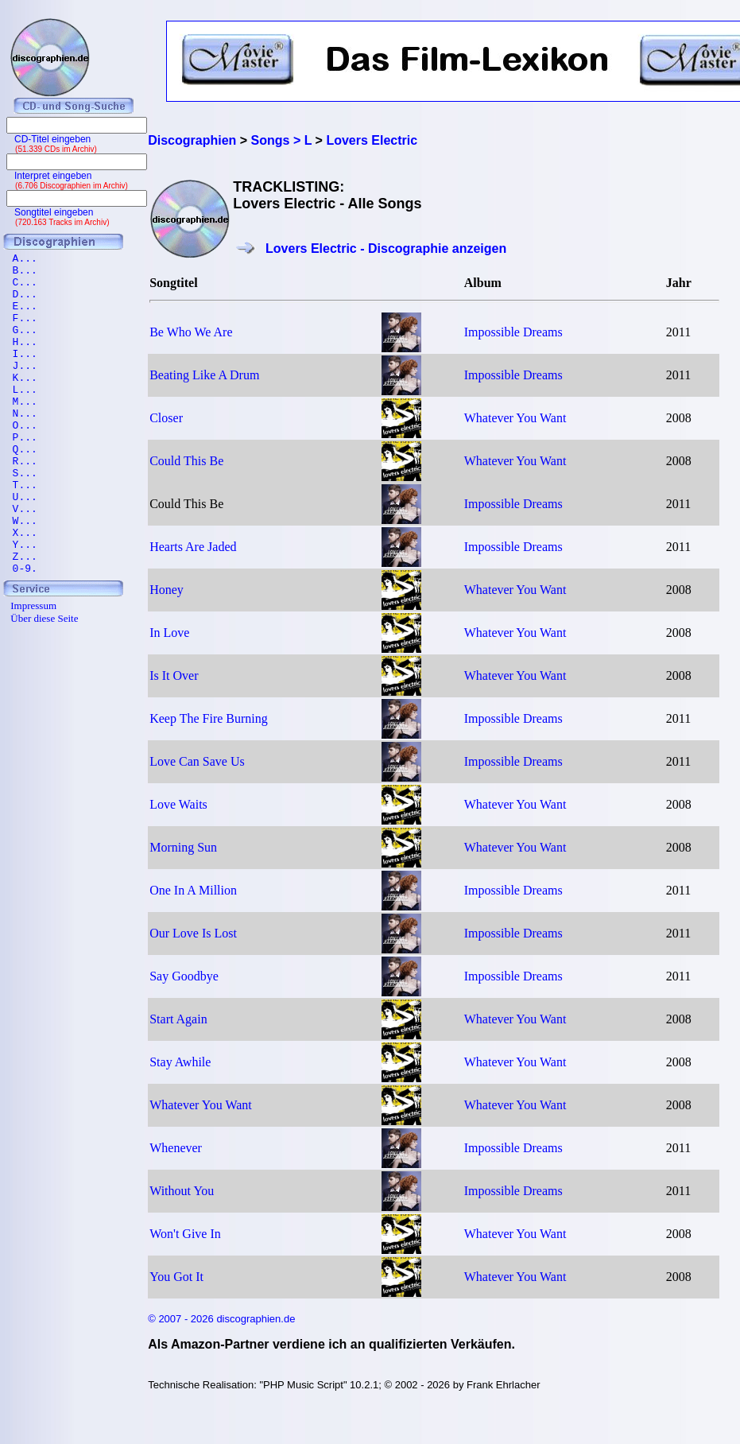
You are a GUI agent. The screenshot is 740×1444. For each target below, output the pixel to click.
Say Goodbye (184, 976)
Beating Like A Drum (204, 375)
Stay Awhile (180, 1062)
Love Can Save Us (197, 761)
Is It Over (173, 675)
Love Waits (178, 804)
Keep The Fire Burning (208, 718)
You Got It (176, 1276)
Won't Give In (185, 1233)
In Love (169, 632)
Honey (166, 589)
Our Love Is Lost (193, 933)
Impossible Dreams (513, 332)
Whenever (175, 1148)
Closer (166, 418)
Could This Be (186, 461)
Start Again (178, 1019)
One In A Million (193, 890)
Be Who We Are (190, 332)
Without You (181, 1191)
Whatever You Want (515, 418)
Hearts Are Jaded (192, 546)
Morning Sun (183, 847)
